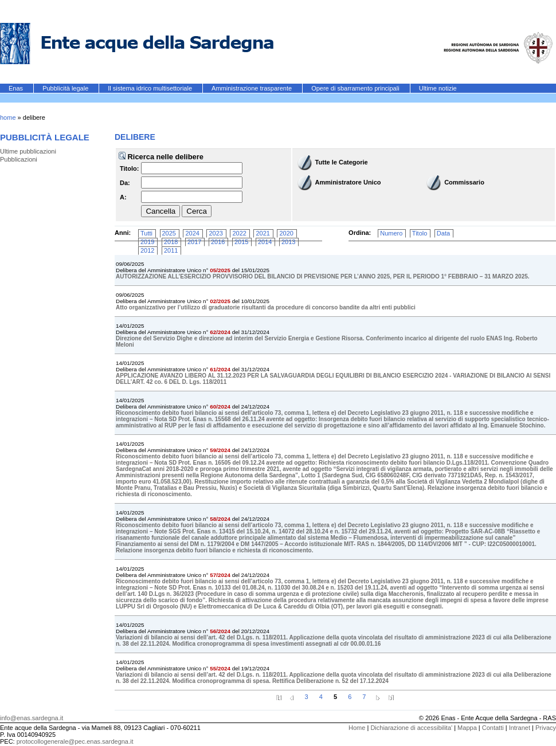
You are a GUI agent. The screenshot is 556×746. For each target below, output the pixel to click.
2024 (192, 233)
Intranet (519, 727)
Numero (391, 233)
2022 (239, 233)
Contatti (493, 727)
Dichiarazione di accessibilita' (411, 727)
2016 (218, 241)
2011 (171, 250)
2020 (286, 233)
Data (443, 233)
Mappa (467, 727)
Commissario (464, 182)
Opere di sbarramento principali (356, 88)
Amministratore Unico (348, 182)
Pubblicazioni (18, 159)
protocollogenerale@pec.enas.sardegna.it (75, 741)
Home (357, 727)
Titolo (420, 233)
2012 (147, 250)
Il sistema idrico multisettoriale (151, 88)
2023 (215, 233)
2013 (288, 241)
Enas (17, 88)
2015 (241, 241)
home (8, 117)
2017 (194, 241)
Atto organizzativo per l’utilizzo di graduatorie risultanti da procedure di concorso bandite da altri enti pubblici (266, 307)
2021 (262, 233)
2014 (265, 241)
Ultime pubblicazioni (28, 151)
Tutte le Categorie (341, 162)
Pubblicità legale (66, 88)
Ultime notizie (438, 88)
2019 (147, 241)
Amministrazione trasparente (252, 88)
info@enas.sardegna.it (31, 717)
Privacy (545, 727)
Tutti (146, 233)
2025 (169, 233)
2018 (171, 241)
